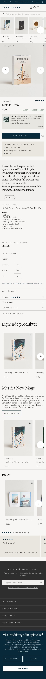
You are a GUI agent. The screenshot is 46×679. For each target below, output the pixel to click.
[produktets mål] (23, 269)
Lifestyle (9, 197)
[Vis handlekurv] (38, 7)
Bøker (11, 46)
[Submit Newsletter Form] (41, 582)
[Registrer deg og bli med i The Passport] (23, 119)
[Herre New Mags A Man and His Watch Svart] (21, 25)
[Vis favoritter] (34, 7)
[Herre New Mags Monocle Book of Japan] (36, 25)
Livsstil (5, 46)
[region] (23, 546)
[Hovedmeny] (42, 7)
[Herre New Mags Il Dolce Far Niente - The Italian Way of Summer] (7, 25)
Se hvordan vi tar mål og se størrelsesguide (22, 283)
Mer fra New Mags (18, 388)
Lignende (19, 324)
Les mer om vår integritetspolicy (23, 588)
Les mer (40, 126)
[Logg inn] (31, 7)
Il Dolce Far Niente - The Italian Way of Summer (7, 39)
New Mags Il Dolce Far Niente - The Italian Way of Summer (17, 372)
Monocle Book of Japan (35, 39)
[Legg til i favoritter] (29, 336)
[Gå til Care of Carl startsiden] (11, 7)
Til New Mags (11, 413)
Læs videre (23, 651)
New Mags (5, 36)
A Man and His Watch (20, 39)
